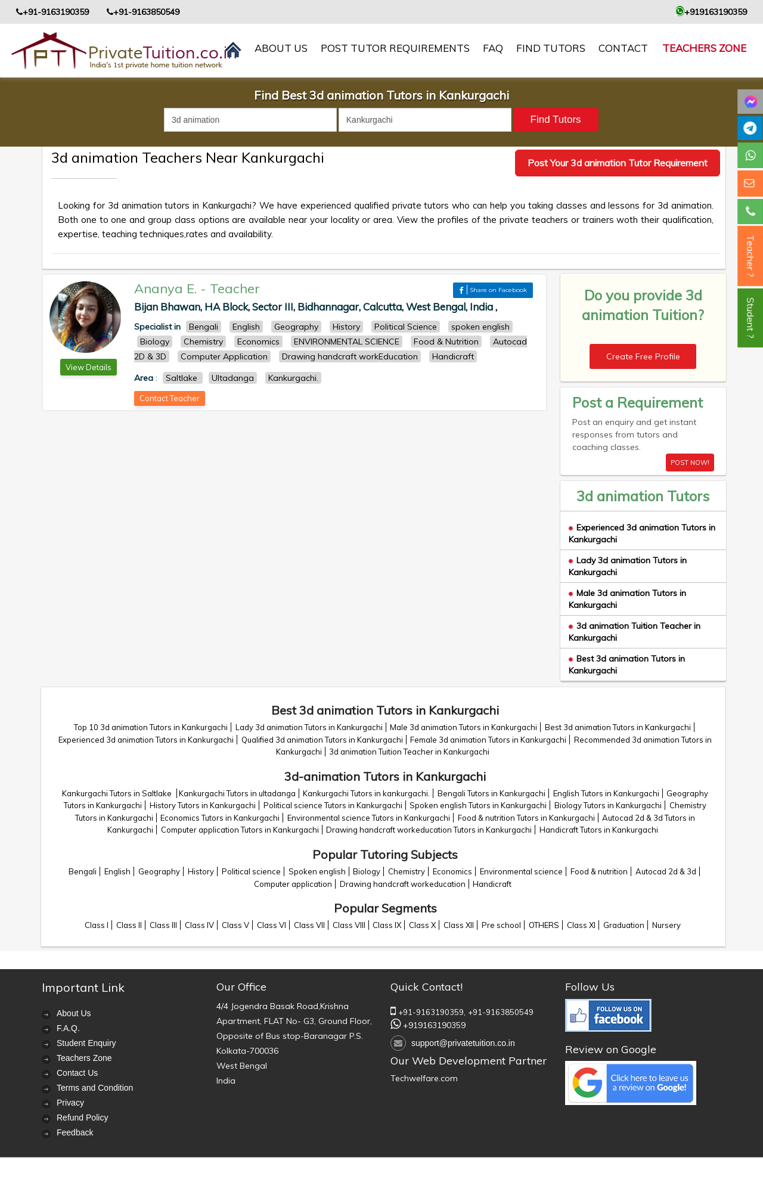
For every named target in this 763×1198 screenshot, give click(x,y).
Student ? (750, 318)
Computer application (293, 884)
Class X (422, 925)
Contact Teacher (169, 398)
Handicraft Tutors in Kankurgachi (598, 829)
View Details (88, 367)
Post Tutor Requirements (395, 48)
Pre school (501, 925)
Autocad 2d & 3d (665, 871)
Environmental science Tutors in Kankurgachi (368, 818)
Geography (159, 871)
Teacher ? (750, 256)
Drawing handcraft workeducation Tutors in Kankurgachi (429, 829)
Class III (163, 925)
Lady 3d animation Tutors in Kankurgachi (309, 727)
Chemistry (406, 871)
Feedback (75, 1132)
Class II (129, 925)
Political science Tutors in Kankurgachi (332, 805)
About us (281, 48)
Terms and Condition (95, 1088)
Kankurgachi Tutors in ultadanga (237, 793)
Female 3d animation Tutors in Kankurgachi (488, 739)
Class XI (581, 925)
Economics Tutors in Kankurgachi (220, 818)
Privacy (70, 1102)
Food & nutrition (599, 871)
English (117, 871)
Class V (235, 925)
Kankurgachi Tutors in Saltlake (117, 793)
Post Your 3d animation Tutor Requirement (618, 163)
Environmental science (521, 871)
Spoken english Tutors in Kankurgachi (478, 805)
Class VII (309, 925)
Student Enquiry (86, 1043)
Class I (96, 925)
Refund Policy (82, 1117)
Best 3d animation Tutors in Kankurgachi (618, 727)
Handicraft (492, 884)
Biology (366, 871)
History (201, 871)
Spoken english (317, 871)
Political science (251, 871)
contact (623, 48)
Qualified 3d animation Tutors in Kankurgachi (322, 739)
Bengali (83, 871)
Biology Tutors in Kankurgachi (608, 805)
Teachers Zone (704, 48)
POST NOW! (690, 462)
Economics (452, 871)
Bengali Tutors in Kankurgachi (491, 793)
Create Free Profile (643, 356)
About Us (74, 1013)
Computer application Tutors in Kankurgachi (240, 829)
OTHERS (544, 925)
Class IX (387, 925)
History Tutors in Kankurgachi (203, 805)
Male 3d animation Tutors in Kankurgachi (463, 727)
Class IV (199, 925)
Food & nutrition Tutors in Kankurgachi (526, 818)
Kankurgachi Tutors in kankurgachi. (366, 793)
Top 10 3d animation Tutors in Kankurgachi (151, 727)
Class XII (458, 925)
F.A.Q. (68, 1028)
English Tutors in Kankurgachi (606, 793)
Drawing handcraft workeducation (403, 884)
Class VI (271, 925)
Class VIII (349, 925)
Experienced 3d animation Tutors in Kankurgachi (146, 739)
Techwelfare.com (424, 1078)
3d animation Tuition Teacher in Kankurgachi (409, 751)
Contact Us (77, 1073)
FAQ (493, 48)
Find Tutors (550, 48)
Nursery (666, 925)
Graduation (623, 925)
